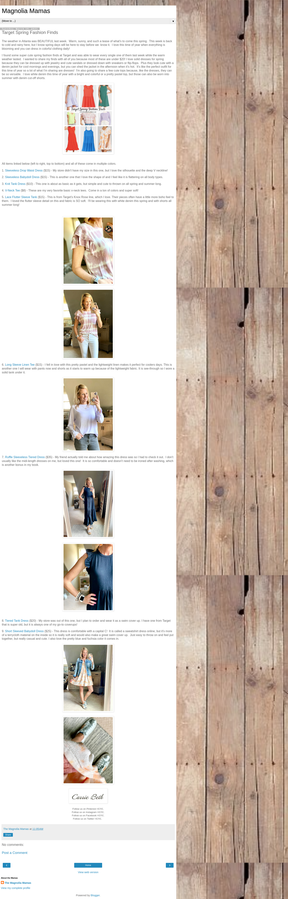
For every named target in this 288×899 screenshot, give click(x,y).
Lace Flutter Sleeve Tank (20, 197)
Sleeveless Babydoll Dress (22, 177)
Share (8, 835)
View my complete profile (15, 888)
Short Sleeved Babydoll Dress (24, 631)
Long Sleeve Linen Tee (20, 364)
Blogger (95, 895)
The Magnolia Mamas (18, 882)
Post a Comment (14, 853)
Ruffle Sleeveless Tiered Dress (25, 457)
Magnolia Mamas (26, 10)
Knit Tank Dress (14, 183)
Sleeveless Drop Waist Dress (24, 170)
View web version (88, 872)
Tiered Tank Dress (16, 620)
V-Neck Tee (12, 190)
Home (88, 865)
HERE (100, 808)
